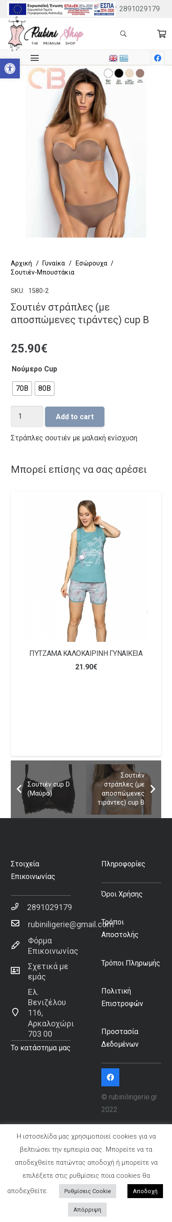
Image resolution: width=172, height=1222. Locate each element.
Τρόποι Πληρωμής (130, 963)
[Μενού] (35, 58)
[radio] (22, 388)
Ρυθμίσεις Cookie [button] (87, 1191)
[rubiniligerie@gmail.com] (19, 924)
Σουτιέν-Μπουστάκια (42, 272)
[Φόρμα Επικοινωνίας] (19, 945)
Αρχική (21, 263)
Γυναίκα (53, 263)
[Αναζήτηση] (123, 34)
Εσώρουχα (91, 263)
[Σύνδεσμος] (61, 9)
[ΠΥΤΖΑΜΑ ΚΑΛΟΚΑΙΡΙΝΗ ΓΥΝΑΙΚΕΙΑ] (86, 566)
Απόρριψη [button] (87, 1209)
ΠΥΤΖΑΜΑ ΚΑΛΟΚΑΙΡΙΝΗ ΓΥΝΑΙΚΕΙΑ (85, 653)
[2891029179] (19, 907)
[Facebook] (157, 58)
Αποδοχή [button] (145, 1191)
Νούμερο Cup (34, 369)
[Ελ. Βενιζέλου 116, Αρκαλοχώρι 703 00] (19, 1013)
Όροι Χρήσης (122, 894)
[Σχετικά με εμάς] (19, 971)
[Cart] (162, 34)
